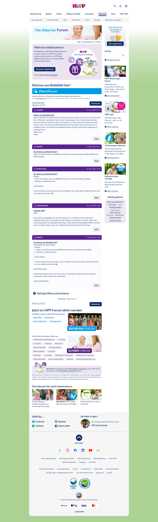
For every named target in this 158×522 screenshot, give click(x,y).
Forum (87, 20)
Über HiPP (92, 462)
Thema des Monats (39, 359)
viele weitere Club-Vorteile (67, 371)
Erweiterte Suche (113, 60)
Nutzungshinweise (63, 469)
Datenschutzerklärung (46, 469)
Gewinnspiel (115, 217)
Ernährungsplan (115, 210)
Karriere (75, 469)
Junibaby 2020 (39, 211)
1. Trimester (61, 340)
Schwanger (112, 205)
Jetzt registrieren (87, 42)
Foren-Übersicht (38, 103)
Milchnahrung (49, 317)
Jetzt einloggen (52, 75)
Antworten (95, 103)
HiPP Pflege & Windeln (66, 458)
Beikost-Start (37, 317)
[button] (115, 6)
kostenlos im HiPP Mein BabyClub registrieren (72, 369)
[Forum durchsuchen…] (115, 55)
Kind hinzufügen (52, 20)
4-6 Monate (36, 355)
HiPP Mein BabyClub (69, 462)
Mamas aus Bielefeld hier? (44, 115)
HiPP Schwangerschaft (48, 458)
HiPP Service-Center (99, 425)
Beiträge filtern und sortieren (53, 293)
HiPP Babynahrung (99, 458)
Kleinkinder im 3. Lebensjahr (85, 355)
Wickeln (120, 205)
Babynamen (58, 343)
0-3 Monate (51, 351)
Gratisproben (115, 207)
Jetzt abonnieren (113, 96)
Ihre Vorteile (76, 20)
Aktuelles (97, 20)
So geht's (98, 42)
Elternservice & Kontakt (113, 20)
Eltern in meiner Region (56, 359)
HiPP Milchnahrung (83, 458)
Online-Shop (115, 220)
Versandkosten (86, 469)
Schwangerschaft (55, 321)
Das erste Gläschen (55, 347)
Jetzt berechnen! (113, 158)
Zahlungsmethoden (112, 469)
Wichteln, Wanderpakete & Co (85, 359)
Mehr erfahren (112, 127)
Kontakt (109, 473)
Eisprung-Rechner (115, 202)
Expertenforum (41, 98)
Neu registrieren (37, 20)
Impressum (100, 473)
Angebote (82, 462)
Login (65, 20)
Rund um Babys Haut (39, 321)
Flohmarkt (70, 359)
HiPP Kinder (113, 458)
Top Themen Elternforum (84, 473)
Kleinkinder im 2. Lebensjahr (64, 355)
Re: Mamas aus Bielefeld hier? (46, 152)
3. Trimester (48, 343)
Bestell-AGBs (98, 469)
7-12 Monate (48, 355)
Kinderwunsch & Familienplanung (43, 340)
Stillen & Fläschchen (39, 347)
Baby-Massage (115, 212)
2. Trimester (37, 343)
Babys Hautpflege (38, 351)
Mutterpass (119, 215)
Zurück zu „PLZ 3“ (38, 105)
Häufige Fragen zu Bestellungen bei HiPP (59, 473)
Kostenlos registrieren (45, 69)
